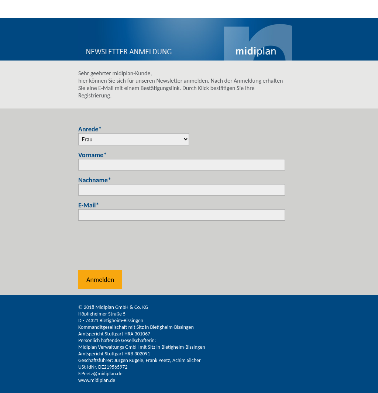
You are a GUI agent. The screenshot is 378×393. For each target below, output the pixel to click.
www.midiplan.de (96, 380)
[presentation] (134, 247)
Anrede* (90, 129)
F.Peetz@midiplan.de (100, 373)
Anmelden (100, 280)
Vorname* (92, 155)
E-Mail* (88, 205)
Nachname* (94, 180)
